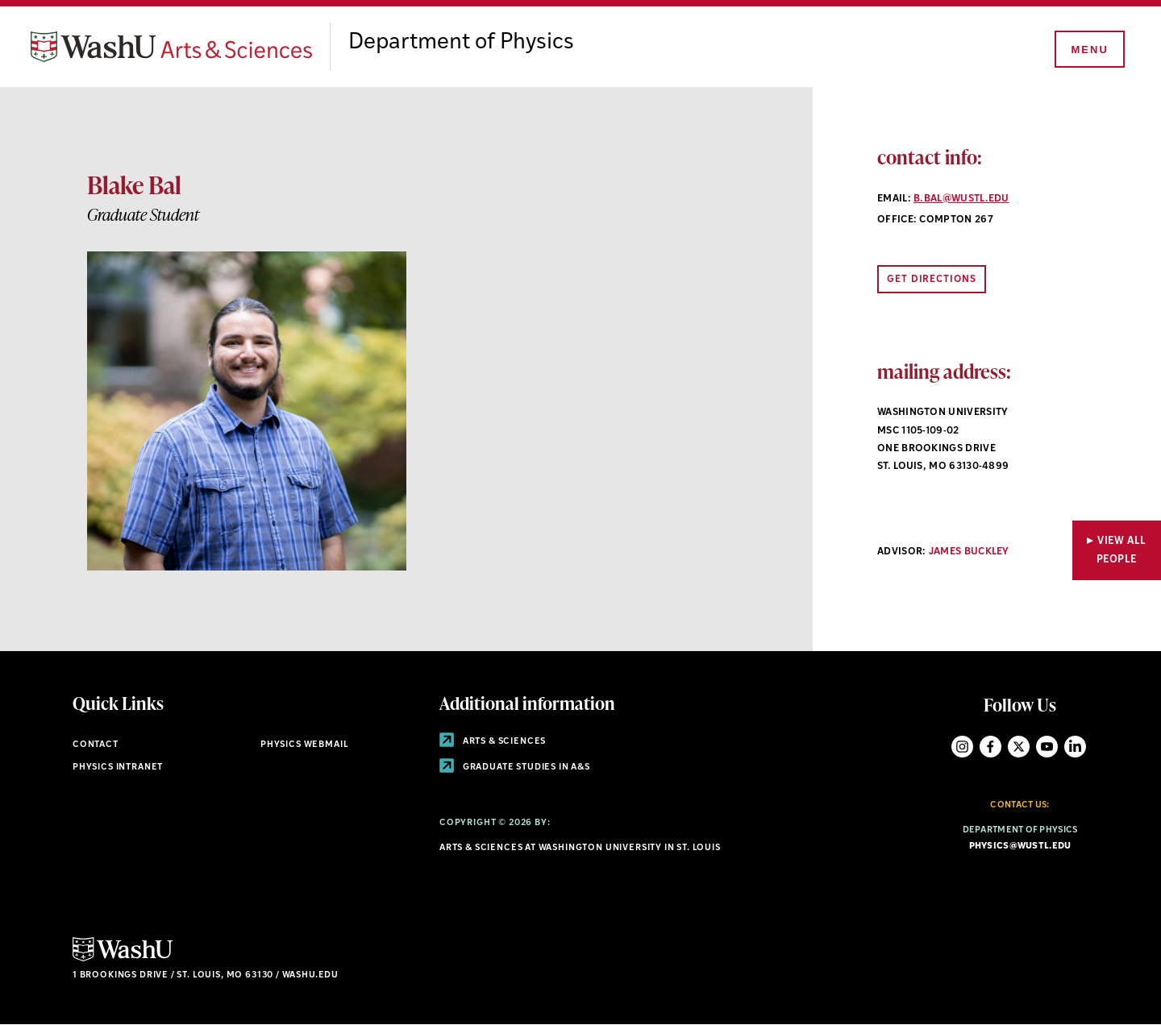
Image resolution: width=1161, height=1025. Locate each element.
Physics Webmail (304, 745)
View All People (1121, 550)
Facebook (990, 746)
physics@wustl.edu (1020, 846)
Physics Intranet (118, 767)
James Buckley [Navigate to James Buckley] (969, 552)
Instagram (962, 746)
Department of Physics (461, 42)
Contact (96, 745)
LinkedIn (1075, 746)
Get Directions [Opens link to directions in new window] (931, 279)
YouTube (1047, 746)
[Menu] (1088, 50)
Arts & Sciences (492, 741)
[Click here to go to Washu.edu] (123, 959)
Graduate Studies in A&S (514, 767)
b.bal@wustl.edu (961, 199)
